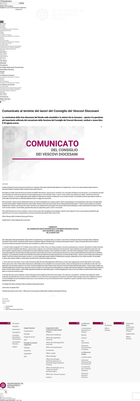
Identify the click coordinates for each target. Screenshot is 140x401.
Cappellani (27, 353)
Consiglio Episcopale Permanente (16, 337)
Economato (50, 350)
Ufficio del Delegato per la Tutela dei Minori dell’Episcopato (55, 369)
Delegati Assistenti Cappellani (30, 344)
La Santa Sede (86, 357)
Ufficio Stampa (51, 356)
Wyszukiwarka (6, 1)
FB (3, 299)
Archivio (49, 377)
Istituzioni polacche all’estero (84, 375)
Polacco (7, 307)
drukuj (4, 301)
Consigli (27, 334)
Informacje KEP (9, 306)
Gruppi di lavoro (29, 337)
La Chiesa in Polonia (85, 324)
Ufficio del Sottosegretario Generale (55, 343)
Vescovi (84, 338)
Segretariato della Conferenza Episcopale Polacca (54, 330)
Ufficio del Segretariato (54, 347)
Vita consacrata (85, 342)
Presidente (16, 332)
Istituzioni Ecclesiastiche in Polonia (86, 347)
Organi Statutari (29, 328)
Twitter (6, 299)
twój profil (4, 4)
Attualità (15, 326)
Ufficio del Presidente (53, 335)
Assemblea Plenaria (16, 343)
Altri (25, 340)
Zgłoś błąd (19, 400)
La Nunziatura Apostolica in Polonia (86, 330)
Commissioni (28, 331)
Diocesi (83, 335)
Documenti (16, 329)
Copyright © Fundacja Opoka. (8, 399)
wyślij (8, 301)
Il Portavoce (108, 324)
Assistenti (27, 350)
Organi (14, 347)
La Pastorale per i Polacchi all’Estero (86, 368)
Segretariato (130, 334)
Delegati (27, 348)
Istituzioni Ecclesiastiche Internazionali (86, 362)
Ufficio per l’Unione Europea (55, 374)
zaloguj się (18, 9)
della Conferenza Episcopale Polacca (14, 309)
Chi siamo (15, 323)
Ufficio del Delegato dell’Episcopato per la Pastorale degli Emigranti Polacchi (55, 362)
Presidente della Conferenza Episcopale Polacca (130, 327)
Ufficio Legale (51, 353)
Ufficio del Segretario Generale (53, 338)
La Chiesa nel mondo (85, 353)
